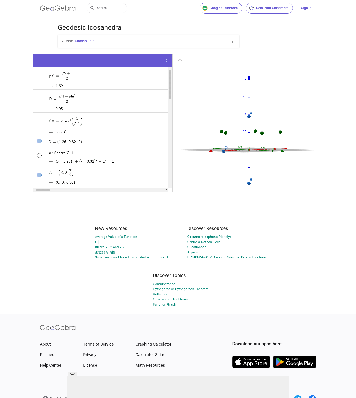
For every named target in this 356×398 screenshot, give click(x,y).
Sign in (306, 8)
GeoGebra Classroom (268, 8)
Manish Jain (85, 41)
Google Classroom (220, 8)
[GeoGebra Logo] (58, 8)
